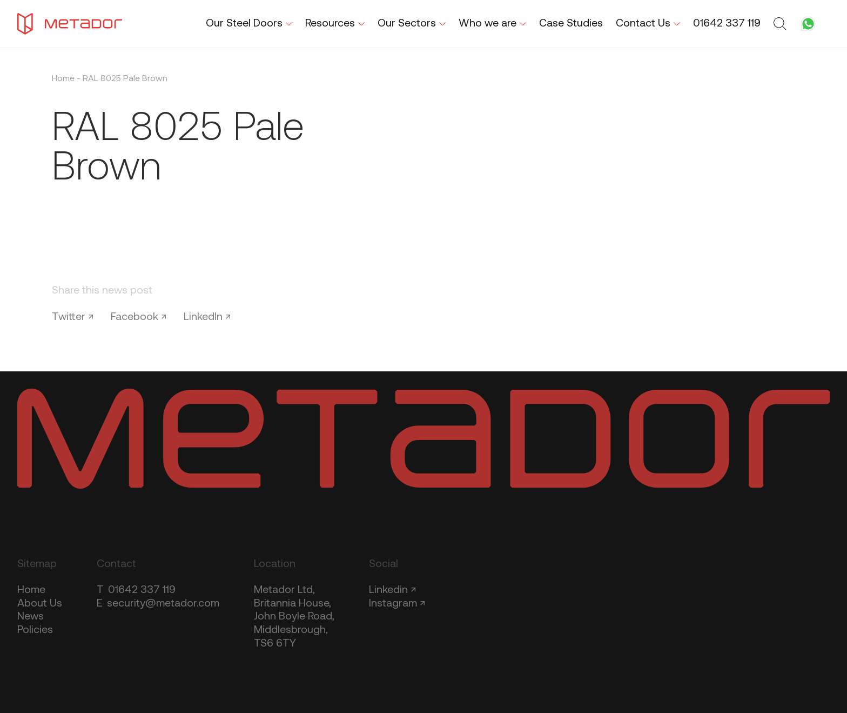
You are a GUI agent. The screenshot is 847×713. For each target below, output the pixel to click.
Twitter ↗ (72, 317)
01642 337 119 (136, 590)
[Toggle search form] (782, 23)
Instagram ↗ (397, 603)
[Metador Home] (69, 23)
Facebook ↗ (138, 317)
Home (63, 79)
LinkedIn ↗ (207, 317)
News (30, 616)
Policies (35, 630)
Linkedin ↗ (392, 590)
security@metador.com (158, 603)
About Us (39, 603)
